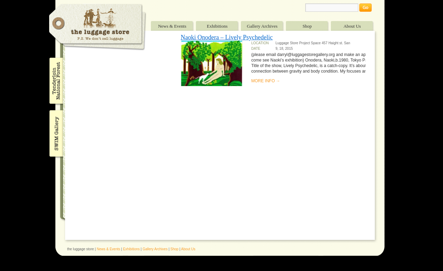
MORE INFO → (265, 80)
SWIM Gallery (55, 132)
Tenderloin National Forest (55, 80)
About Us (352, 26)
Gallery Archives (262, 26)
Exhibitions (217, 26)
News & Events (172, 26)
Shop (307, 26)
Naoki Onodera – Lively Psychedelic (227, 37)
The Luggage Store (97, 27)
